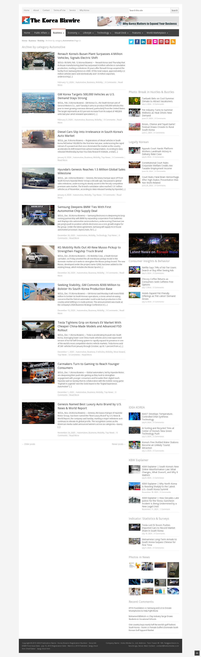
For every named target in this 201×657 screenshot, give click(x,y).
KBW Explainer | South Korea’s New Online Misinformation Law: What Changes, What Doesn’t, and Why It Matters (160, 470)
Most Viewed (119, 352)
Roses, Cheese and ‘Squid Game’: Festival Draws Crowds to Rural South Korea (158, 127)
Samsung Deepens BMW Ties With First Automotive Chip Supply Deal (84, 209)
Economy (72, 32)
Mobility (41, 40)
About (36, 10)
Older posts (28, 444)
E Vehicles (100, 352)
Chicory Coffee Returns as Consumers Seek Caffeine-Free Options (157, 281)
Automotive (81, 82)
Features (136, 32)
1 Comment (165, 509)
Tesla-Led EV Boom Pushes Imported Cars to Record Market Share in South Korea (158, 528)
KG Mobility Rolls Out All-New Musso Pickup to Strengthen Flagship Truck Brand (89, 249)
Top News (105, 157)
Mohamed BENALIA (137, 616)
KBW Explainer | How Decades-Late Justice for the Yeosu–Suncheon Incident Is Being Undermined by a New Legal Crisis (160, 502)
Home (26, 10)
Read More (62, 160)
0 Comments (158, 104)
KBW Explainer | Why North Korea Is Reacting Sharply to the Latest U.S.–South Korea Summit (159, 486)
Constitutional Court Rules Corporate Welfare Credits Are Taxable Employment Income (157, 165)
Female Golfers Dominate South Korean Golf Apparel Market (153, 629)
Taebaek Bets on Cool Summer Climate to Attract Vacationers (158, 100)
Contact (46, 10)
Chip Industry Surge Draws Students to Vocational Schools (151, 617)
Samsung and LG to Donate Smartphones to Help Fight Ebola (150, 609)
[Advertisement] (152, 68)
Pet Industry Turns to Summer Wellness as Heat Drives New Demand (157, 112)
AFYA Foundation (136, 608)
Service (72, 10)
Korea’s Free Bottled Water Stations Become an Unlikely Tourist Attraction (160, 445)
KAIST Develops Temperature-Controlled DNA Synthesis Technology (157, 416)
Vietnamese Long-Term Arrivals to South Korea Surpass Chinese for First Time (159, 542)
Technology (103, 32)
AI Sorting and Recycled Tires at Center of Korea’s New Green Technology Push (158, 431)
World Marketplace (156, 32)
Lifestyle (87, 32)
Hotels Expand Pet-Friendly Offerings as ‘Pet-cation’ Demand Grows (158, 296)
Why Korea (84, 10)
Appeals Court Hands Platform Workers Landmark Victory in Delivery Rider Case (157, 151)
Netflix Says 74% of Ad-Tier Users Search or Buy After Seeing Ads (159, 269)
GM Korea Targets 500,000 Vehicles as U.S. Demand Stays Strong (86, 96)
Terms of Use (59, 10)
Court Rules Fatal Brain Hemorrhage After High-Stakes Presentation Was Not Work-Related (160, 180)
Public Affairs (40, 32)
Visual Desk (120, 32)
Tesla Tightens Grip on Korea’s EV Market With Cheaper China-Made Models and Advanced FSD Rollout (90, 326)
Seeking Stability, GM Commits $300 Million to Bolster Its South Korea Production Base (89, 287)
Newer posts (119, 444)
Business (57, 32)
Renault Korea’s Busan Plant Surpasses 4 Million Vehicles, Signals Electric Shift (90, 56)
